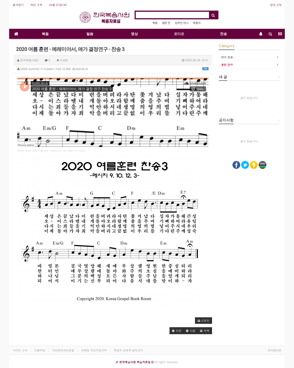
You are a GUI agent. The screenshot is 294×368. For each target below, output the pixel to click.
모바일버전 (274, 350)
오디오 (179, 34)
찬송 (223, 34)
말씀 (89, 34)
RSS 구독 (36, 5)
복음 (155, 23)
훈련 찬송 (227, 65)
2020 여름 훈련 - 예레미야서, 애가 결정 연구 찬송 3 (59, 150)
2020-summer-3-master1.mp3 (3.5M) (113, 69)
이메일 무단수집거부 (94, 350)
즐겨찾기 (18, 5)
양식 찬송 (227, 57)
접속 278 (275, 5)
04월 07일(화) (58, 5)
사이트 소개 (20, 350)
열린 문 (166, 23)
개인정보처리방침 (63, 350)
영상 (134, 34)
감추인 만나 (181, 23)
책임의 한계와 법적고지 (128, 350)
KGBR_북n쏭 (24, 150)
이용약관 (39, 350)
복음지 (197, 23)
